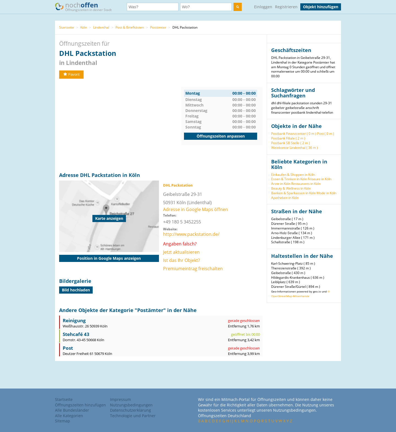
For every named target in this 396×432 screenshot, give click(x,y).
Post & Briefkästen (130, 27)
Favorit (71, 74)
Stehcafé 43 (76, 334)
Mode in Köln (326, 193)
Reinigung (74, 320)
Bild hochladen (76, 289)
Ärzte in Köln (280, 183)
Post (68, 348)
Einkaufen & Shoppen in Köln (293, 174)
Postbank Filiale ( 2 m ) (288, 138)
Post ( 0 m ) (325, 133)
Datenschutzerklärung (130, 410)
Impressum (120, 399)
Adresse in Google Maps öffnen (195, 209)
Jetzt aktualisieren (181, 252)
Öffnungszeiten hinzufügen (80, 405)
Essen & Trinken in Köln (289, 179)
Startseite (66, 27)
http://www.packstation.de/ (191, 234)
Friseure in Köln (319, 179)
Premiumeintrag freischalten (193, 269)
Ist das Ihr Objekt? (181, 260)
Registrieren (286, 6)
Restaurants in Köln (306, 183)
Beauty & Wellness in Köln (291, 188)
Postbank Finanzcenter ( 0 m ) (293, 133)
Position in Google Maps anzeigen (109, 258)
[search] (237, 7)
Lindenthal (101, 27)
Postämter (158, 27)
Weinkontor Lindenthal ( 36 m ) (294, 147)
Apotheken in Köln (285, 197)
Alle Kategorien (69, 415)
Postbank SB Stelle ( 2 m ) (290, 143)
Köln (83, 27)
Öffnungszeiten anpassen (221, 136)
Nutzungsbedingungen (131, 405)
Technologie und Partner (133, 415)
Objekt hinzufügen (320, 6)
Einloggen (263, 6)
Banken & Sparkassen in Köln (293, 193)
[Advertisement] (120, 125)
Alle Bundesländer (72, 410)
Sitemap (62, 420)
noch (86, 6)
